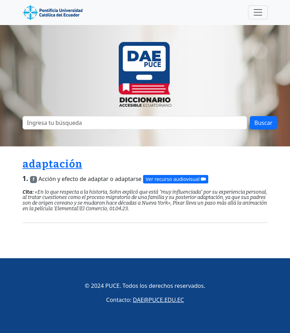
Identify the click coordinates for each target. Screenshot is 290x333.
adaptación (52, 164)
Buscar (263, 123)
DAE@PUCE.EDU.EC (158, 300)
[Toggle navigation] (258, 12)
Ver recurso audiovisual (176, 179)
